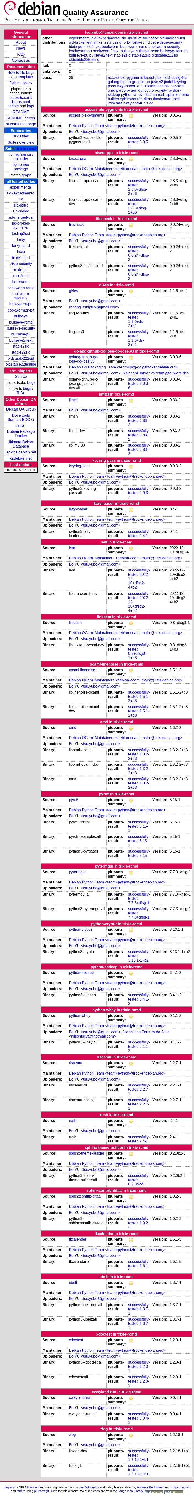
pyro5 (121, 90)
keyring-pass (79, 466)
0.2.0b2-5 (136, 1184)
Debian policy (20, 83)
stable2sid (20, 346)
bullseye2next (20, 340)
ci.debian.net (21, 458)
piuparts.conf (20, 97)
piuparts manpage (21, 124)
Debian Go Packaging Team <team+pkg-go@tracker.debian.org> (123, 367)
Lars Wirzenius (89, 1487)
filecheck (170, 78)
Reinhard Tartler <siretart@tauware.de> (156, 373)
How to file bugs (20, 73)
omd (111, 90)
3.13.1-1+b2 (138, 960)
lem (140, 86)
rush (161, 95)
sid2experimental (21, 193)
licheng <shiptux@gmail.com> (94, 307)
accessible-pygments (125, 78)
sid (20, 199)
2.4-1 (144, 1141)
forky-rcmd (21, 246)
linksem (150, 86)
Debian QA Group (21, 409)
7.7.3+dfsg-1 (138, 903)
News (21, 48)
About (21, 42)
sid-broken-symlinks (20, 225)
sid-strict (21, 205)
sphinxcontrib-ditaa (136, 99)
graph (26, 175)
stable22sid (21, 352)
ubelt (176, 99)
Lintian (20, 426)
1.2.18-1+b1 (138, 1460)
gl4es (182, 78)
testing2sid (21, 233)
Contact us (21, 60)
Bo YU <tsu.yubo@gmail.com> (95, 132)
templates (26, 77)
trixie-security (21, 264)
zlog (149, 103)
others (21, 1491)
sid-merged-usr (21, 217)
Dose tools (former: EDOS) (21, 417)
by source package (21, 167)
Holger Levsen (180, 1487)
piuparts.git (41, 1491)
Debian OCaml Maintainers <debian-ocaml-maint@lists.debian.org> (125, 169)
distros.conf (20, 102)
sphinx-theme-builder (86, 1153)
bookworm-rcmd (21, 288)
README (21, 112)
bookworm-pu (20, 304)
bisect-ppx (153, 78)
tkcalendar (162, 99)
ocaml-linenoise (171, 86)
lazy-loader (126, 86)
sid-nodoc (21, 211)
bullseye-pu (21, 334)
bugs (31, 383)
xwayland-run (134, 103)
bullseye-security (21, 328)
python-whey (132, 95)
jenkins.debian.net (21, 452)
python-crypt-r (156, 90)
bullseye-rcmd (21, 322)
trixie (21, 252)
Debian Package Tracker (21, 434)
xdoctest (115, 103)
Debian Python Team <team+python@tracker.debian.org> (117, 126)
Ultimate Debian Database (20, 444)
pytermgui (135, 90)
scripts (13, 106)
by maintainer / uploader (21, 156)
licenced (33, 1487)
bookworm (21, 282)
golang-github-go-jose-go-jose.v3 (135, 82)
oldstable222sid (21, 358)
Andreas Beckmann (150, 1487)
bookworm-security (21, 296)
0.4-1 (144, 536)
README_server (20, 118)
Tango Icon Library (130, 1491)
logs (30, 106)
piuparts (9, 1487)
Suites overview (21, 142)
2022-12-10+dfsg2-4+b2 (138, 580)
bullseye (21, 316)
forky (21, 240)
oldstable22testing (21, 364)
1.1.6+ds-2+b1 (136, 324)
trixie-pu (21, 270)
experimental (21, 187)
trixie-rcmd (26, 149)
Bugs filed (21, 136)
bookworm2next (21, 310)
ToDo (21, 393)
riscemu (150, 95)
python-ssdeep (81, 973)
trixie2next (21, 276)
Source (21, 376)
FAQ (21, 54)
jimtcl (168, 82)
